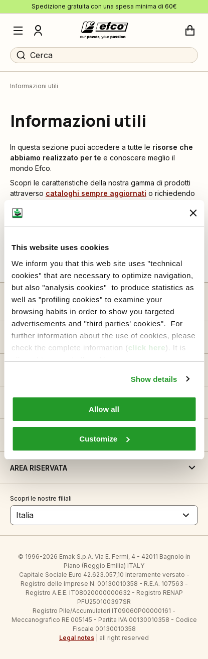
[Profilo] (38, 31)
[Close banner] (192, 212)
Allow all (104, 409)
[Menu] (18, 31)
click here (146, 347)
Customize (104, 438)
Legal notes (76, 637)
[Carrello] (190, 31)
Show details (154, 379)
